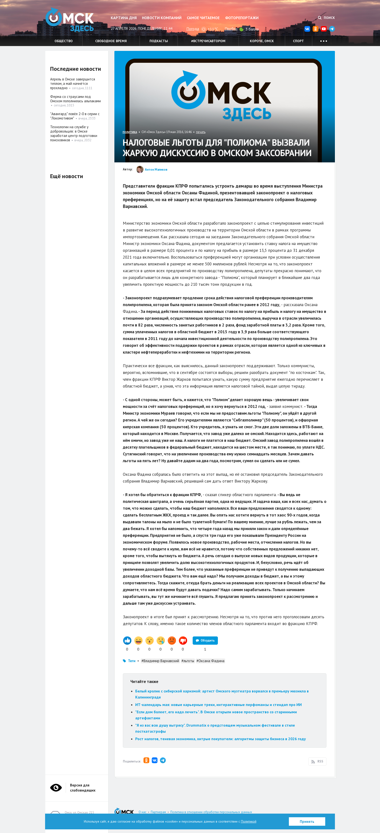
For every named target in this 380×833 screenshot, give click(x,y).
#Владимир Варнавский (160, 660)
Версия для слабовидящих (82, 788)
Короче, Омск (262, 41)
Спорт (298, 41)
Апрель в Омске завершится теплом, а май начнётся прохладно (72, 83)
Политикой (248, 821)
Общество (64, 41)
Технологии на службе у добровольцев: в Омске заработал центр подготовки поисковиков (73, 133)
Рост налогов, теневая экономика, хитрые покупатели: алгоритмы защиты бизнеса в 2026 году (220, 738)
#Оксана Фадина (210, 660)
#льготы (188, 660)
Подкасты (159, 41)
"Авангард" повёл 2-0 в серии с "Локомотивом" (75, 115)
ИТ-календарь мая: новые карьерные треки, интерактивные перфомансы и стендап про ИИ (218, 704)
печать (201, 132)
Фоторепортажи (242, 17)
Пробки (231, 28)
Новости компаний (162, 17)
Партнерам (158, 812)
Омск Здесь (69, 19)
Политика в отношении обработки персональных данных (211, 812)
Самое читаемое (203, 17)
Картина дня (124, 17)
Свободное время (111, 41)
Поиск (326, 18)
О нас (142, 812)
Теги (131, 660)
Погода (192, 28)
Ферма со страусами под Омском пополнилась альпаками (75, 98)
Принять (307, 821)
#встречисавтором (208, 41)
